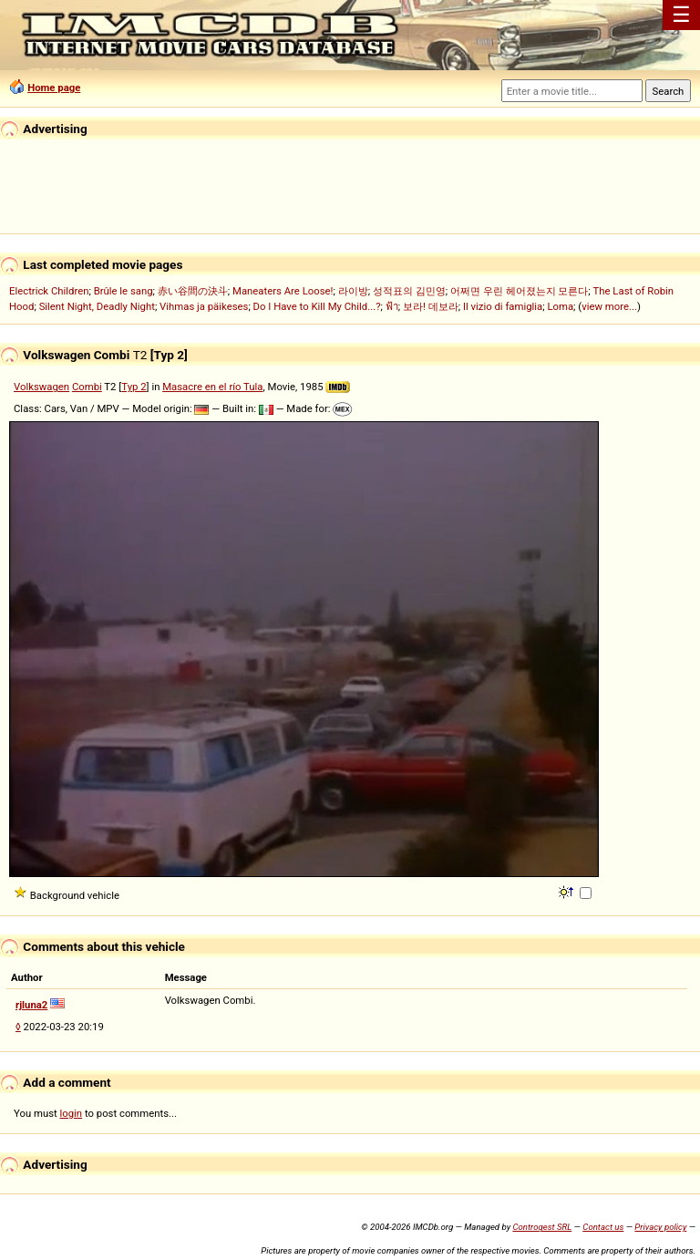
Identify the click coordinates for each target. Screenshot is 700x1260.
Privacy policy (660, 1227)
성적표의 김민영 (409, 290)
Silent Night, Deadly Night (97, 306)
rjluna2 (31, 1004)
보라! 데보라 (430, 306)
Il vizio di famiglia (502, 306)
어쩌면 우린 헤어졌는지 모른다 (519, 290)
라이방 (353, 290)
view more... (609, 306)
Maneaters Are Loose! (282, 290)
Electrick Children (48, 290)
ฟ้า (392, 306)
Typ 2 (133, 386)
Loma (560, 306)
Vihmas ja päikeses (204, 306)
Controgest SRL (541, 1227)
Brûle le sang (123, 290)
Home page (53, 87)
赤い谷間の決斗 (193, 290)
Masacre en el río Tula (212, 386)
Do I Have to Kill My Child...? (317, 306)
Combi (87, 386)
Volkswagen (41, 386)
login (71, 1113)
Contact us (602, 1227)
